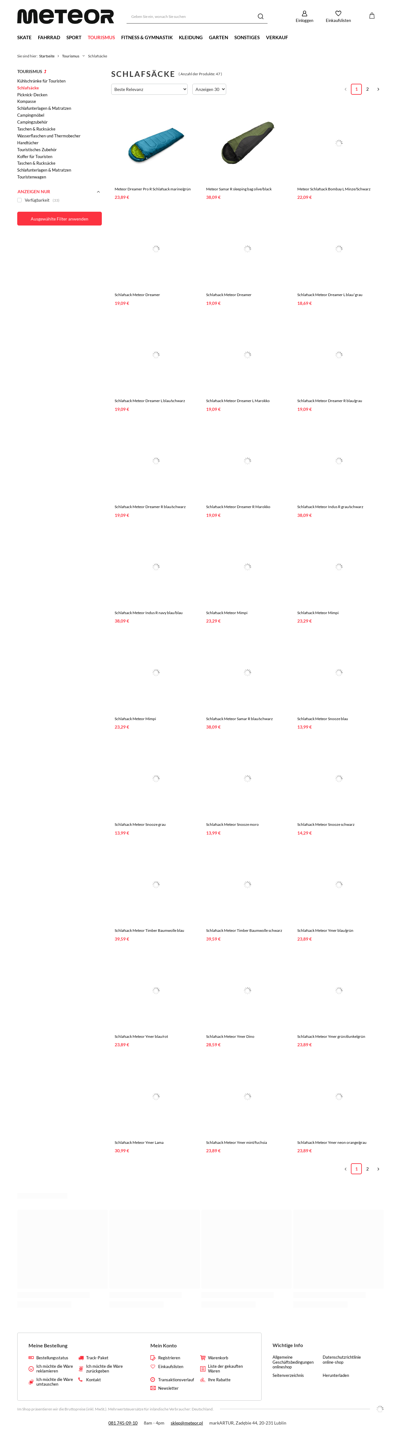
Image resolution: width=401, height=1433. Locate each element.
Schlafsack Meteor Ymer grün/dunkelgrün (331, 1036)
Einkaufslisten (338, 20)
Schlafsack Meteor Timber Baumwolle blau (149, 930)
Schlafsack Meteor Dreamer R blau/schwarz (150, 506)
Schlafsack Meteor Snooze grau (140, 824)
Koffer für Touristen (34, 156)
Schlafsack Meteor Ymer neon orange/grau (332, 1142)
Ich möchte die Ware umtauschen (54, 1382)
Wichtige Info (288, 1345)
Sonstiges (247, 37)
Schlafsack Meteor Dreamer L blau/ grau (329, 294)
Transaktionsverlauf (176, 1379)
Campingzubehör (32, 122)
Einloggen (304, 20)
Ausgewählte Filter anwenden (59, 218)
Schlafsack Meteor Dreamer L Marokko (238, 400)
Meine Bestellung (48, 1345)
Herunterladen (336, 1375)
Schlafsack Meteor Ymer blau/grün (325, 930)
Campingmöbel (30, 115)
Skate (24, 37)
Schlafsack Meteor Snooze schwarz (326, 824)
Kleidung (191, 37)
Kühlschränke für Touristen (41, 80)
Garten (218, 37)
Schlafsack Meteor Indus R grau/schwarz (330, 506)
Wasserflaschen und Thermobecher (49, 135)
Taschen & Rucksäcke (36, 128)
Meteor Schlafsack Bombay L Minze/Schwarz (334, 189)
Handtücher (28, 142)
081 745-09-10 (123, 1422)
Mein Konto (163, 1345)
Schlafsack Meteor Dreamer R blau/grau (329, 400)
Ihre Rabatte (219, 1379)
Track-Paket (97, 1358)
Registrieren (169, 1358)
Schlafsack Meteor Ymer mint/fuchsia (236, 1142)
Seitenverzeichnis (288, 1375)
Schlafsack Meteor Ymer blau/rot (141, 1036)
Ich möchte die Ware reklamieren (54, 1369)
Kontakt (93, 1379)
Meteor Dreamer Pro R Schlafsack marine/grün (153, 189)
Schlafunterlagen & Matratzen (44, 108)
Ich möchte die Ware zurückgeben (104, 1369)
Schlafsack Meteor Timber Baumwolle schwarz (244, 930)
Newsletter (168, 1388)
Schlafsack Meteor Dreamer (137, 294)
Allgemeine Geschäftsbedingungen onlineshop (293, 1362)
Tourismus (101, 37)
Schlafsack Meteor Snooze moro (232, 824)
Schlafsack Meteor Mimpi (226, 612)
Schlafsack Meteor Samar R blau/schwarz (239, 718)
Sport (73, 37)
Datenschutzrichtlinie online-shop (342, 1360)
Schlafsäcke (28, 87)
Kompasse (26, 101)
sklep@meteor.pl (187, 1422)
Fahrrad (49, 37)
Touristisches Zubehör (37, 149)
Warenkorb (218, 1358)
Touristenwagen (31, 176)
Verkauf (277, 37)
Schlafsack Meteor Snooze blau (322, 718)
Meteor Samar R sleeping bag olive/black (239, 189)
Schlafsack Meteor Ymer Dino (230, 1036)
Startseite (47, 56)
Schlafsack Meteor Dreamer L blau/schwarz (150, 400)
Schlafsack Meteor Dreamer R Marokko (238, 506)
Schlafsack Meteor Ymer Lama (139, 1142)
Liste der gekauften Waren (225, 1369)
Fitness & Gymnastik (147, 37)
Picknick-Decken (32, 94)
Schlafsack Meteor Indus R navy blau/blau (149, 612)
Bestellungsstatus (52, 1358)
